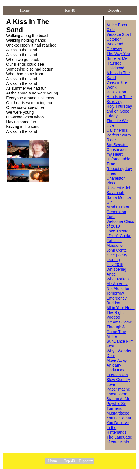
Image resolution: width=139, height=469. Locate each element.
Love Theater (118, 231)
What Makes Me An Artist (118, 281)
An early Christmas (115, 367)
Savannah (115, 192)
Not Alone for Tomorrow (118, 291)
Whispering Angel (116, 271)
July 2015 (115, 264)
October (114, 39)
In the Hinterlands (117, 430)
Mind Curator (118, 207)
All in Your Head (121, 307)
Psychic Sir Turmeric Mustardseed (118, 408)
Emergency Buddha (117, 300)
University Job (119, 188)
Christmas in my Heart (118, 152)
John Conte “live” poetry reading (117, 255)
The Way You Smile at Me (118, 56)
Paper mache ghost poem (118, 391)
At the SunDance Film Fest (120, 341)
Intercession (117, 375)
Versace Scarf (119, 34)
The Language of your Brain (119, 439)
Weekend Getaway (115, 46)
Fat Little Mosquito (115, 243)
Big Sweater (117, 144)
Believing (115, 101)
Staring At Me (118, 399)
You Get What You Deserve (119, 420)
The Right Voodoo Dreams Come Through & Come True (119, 322)
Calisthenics (117, 130)
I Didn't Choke (119, 236)
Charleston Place (116, 180)
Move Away (117, 360)
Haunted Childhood (115, 65)
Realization (116, 92)
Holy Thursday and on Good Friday (119, 111)
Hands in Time (119, 96)
